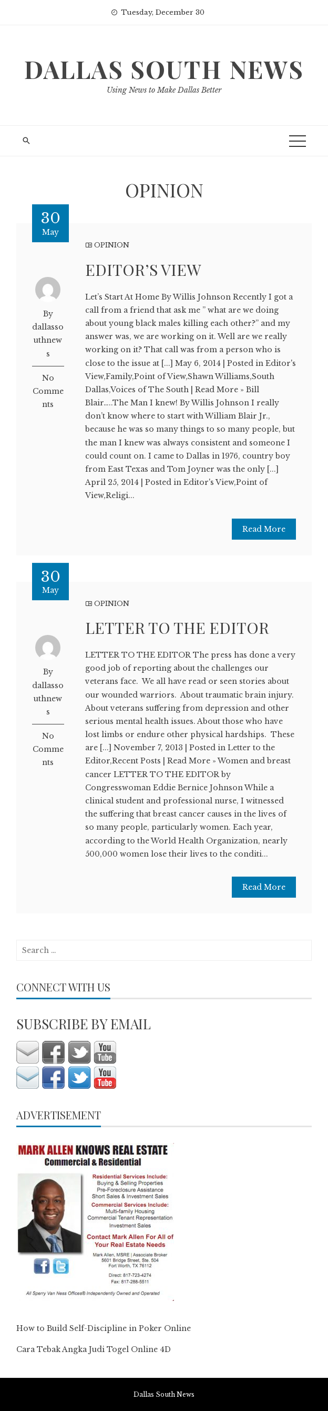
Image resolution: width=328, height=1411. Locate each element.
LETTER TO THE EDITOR (177, 627)
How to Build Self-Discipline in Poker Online (103, 1328)
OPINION (111, 245)
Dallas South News (164, 69)
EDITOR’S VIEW (143, 269)
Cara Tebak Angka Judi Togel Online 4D (93, 1349)
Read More (263, 529)
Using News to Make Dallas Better (164, 90)
